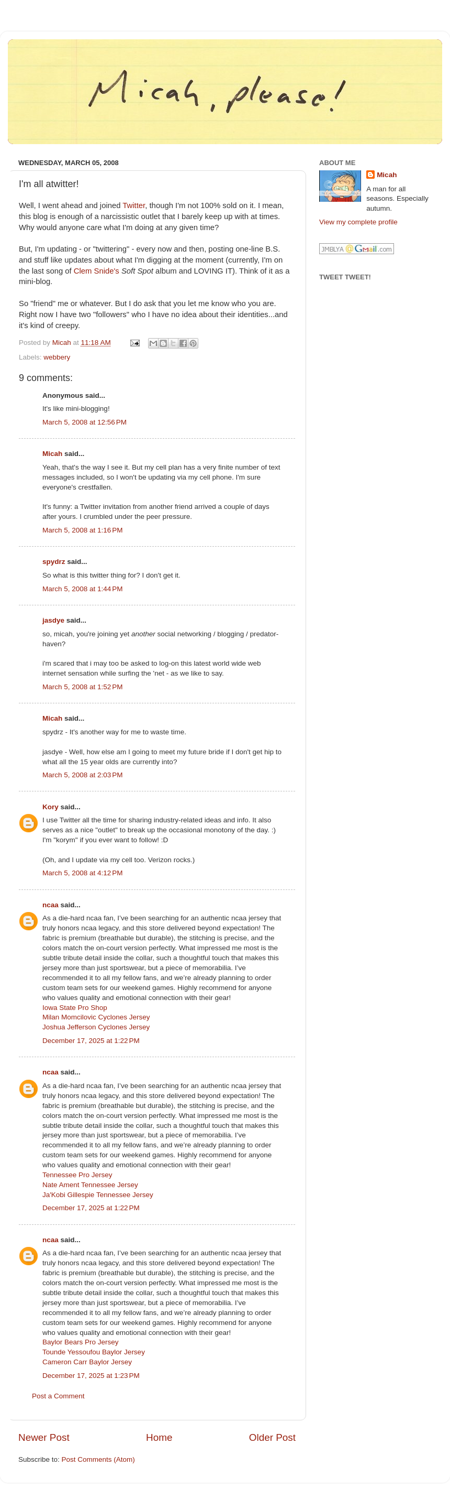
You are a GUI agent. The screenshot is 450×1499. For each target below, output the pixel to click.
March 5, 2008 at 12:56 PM (84, 422)
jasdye (53, 620)
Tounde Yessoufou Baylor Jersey (93, 1352)
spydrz (53, 562)
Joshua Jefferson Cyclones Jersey (96, 1027)
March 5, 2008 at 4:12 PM (82, 873)
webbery (56, 357)
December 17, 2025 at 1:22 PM (91, 1041)
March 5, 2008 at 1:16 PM (82, 530)
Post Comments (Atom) (98, 1459)
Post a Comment (58, 1396)
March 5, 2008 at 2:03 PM (82, 775)
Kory (50, 807)
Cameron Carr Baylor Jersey (87, 1362)
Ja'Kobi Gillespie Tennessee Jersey (97, 1195)
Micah (52, 454)
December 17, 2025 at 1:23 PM (91, 1375)
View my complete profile (358, 222)
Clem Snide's (96, 271)
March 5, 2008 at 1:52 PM (82, 687)
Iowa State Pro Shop (74, 1008)
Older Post (272, 1437)
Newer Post (44, 1437)
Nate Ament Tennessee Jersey (90, 1185)
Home (159, 1437)
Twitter (133, 205)
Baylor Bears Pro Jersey (80, 1342)
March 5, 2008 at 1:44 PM (82, 589)
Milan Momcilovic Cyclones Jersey (96, 1017)
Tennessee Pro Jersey (77, 1175)
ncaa (50, 905)
